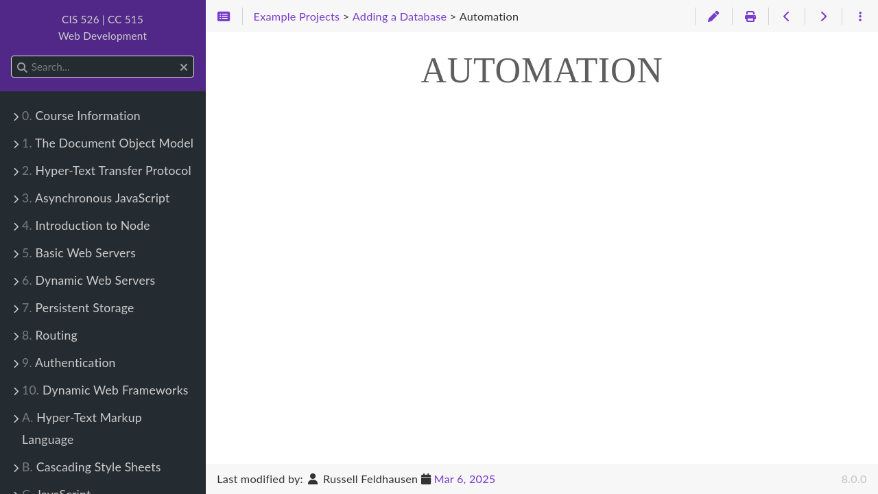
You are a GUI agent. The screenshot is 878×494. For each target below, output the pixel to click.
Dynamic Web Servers (88, 280)
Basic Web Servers (79, 253)
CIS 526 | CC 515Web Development (102, 27)
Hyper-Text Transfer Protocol (106, 170)
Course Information (81, 115)
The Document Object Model (107, 143)
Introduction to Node (86, 225)
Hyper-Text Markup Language (82, 428)
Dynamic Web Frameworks (105, 390)
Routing (50, 335)
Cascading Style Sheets (91, 467)
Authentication (69, 362)
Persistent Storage (78, 308)
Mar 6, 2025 (464, 478)
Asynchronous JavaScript (96, 198)
